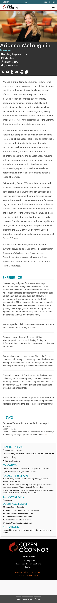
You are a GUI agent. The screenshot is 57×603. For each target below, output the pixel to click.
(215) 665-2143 (11, 62)
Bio (18, 599)
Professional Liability (11, 461)
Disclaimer (37, 572)
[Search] (26, 2)
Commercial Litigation (12, 450)
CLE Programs (28, 561)
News (37, 599)
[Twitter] (49, 2)
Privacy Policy (22, 572)
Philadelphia (8, 58)
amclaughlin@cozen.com (15, 54)
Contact (28, 567)
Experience (27, 599)
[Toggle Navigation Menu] (53, 7)
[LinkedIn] (45, 2)
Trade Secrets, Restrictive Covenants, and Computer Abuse (28, 454)
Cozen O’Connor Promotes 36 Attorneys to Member (26, 425)
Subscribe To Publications (28, 564)
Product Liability (9, 458)
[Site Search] (15, 1)
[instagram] (53, 2)
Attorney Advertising (29, 575)
